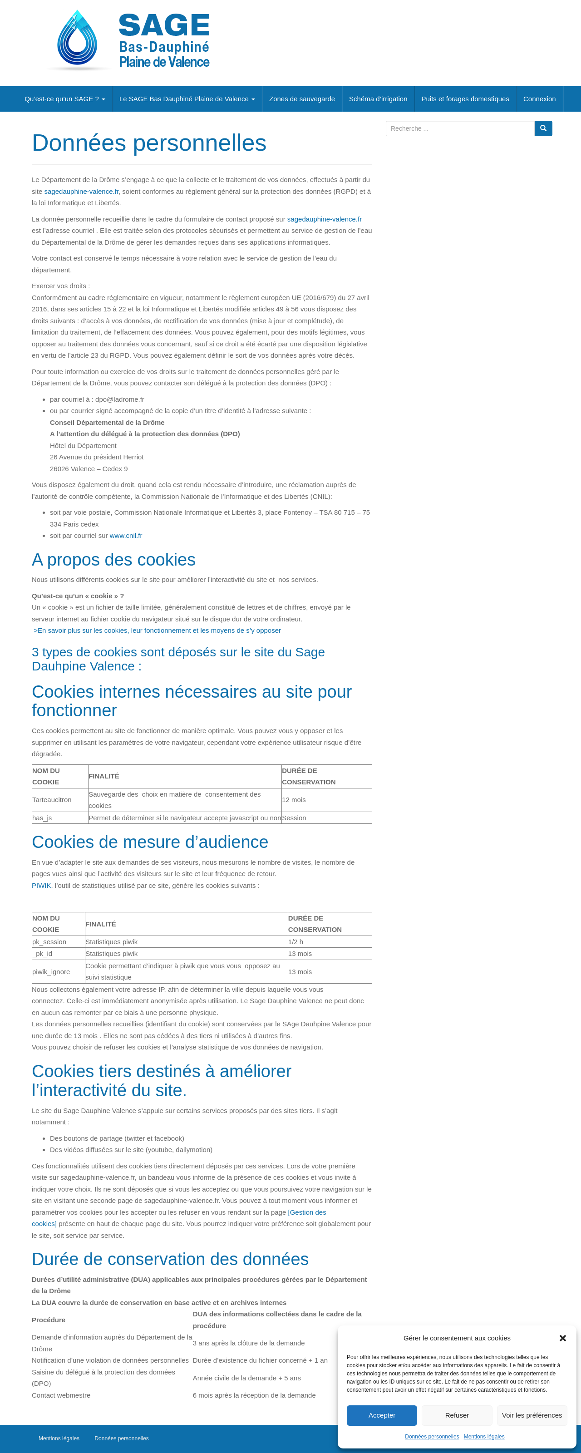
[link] (126, 535)
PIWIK (41, 885)
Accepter (382, 1415)
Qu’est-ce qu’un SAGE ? (65, 99)
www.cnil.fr (126, 535)
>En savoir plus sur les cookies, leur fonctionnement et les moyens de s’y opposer (156, 630)
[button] (562, 1338)
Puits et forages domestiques (465, 99)
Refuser (457, 1415)
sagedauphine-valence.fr (81, 191)
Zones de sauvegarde (302, 99)
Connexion (539, 99)
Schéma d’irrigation (378, 99)
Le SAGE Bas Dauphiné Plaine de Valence (187, 99)
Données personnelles (432, 1436)
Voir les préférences (532, 1415)
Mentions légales (484, 1436)
